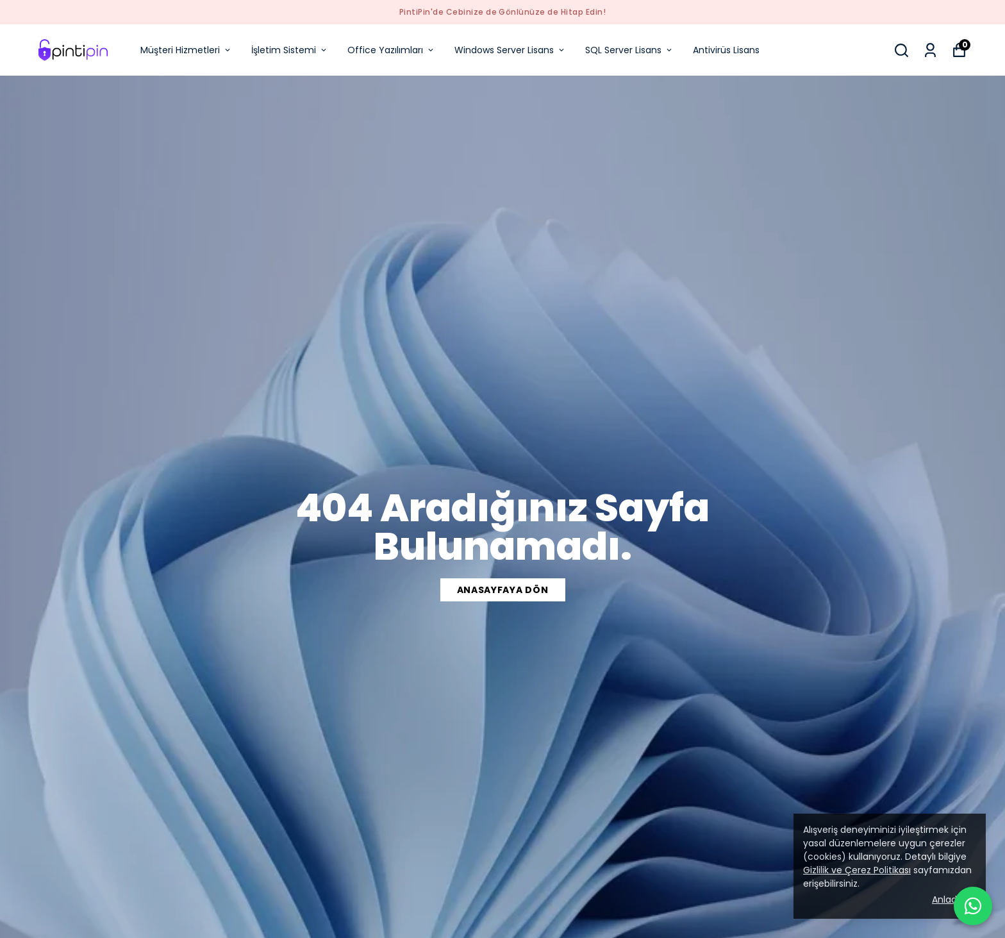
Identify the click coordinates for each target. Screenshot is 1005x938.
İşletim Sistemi (289, 50)
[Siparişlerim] (930, 50)
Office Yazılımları (391, 50)
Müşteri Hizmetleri (186, 50)
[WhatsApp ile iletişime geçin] (973, 906)
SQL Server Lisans (629, 50)
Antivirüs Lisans (726, 50)
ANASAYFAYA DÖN (503, 589)
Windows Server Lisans (510, 50)
